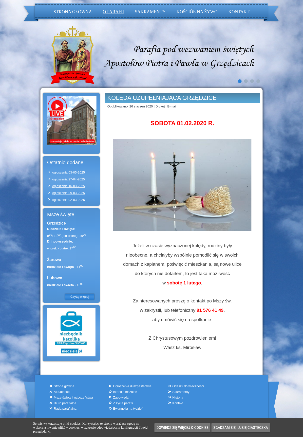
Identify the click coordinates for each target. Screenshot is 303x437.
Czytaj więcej (79, 296)
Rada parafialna (65, 408)
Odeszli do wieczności (188, 386)
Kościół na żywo (196, 11)
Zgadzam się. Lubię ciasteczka (240, 427)
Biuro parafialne (65, 403)
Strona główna (73, 11)
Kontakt (238, 11)
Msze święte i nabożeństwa (73, 397)
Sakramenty (150, 11)
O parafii (113, 11)
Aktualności (62, 392)
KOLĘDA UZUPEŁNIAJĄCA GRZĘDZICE (162, 97)
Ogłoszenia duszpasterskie (132, 386)
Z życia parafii (123, 403)
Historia (177, 397)
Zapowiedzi (121, 397)
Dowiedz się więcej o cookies (182, 427)
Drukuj (160, 106)
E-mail (171, 106)
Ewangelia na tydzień (128, 408)
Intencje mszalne (125, 392)
